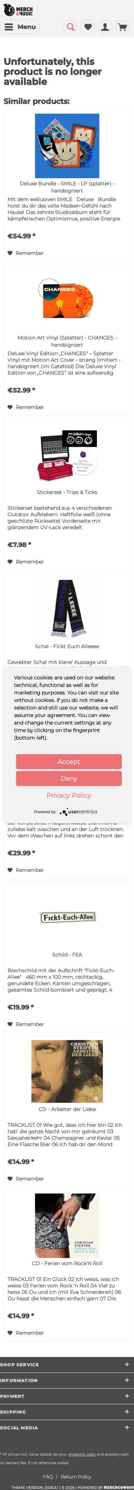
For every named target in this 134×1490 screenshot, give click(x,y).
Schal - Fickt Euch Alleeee (67, 646)
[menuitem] (20, 27)
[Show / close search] (70, 27)
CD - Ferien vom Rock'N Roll (67, 1263)
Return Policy (76, 1477)
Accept (69, 762)
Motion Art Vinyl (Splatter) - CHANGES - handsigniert (67, 341)
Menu (20, 25)
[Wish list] (87, 27)
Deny (69, 779)
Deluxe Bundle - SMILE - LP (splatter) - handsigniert (67, 187)
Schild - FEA (67, 955)
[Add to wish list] (26, 253)
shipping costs (82, 1454)
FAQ (48, 1477)
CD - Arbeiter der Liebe (67, 1109)
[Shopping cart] (122, 27)
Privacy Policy (68, 795)
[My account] (105, 27)
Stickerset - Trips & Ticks (67, 492)
